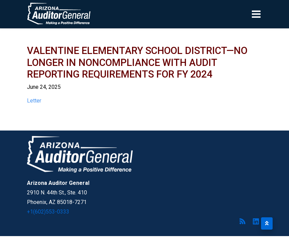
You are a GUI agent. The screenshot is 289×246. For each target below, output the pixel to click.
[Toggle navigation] (268, 14)
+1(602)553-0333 (48, 211)
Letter (34, 100)
